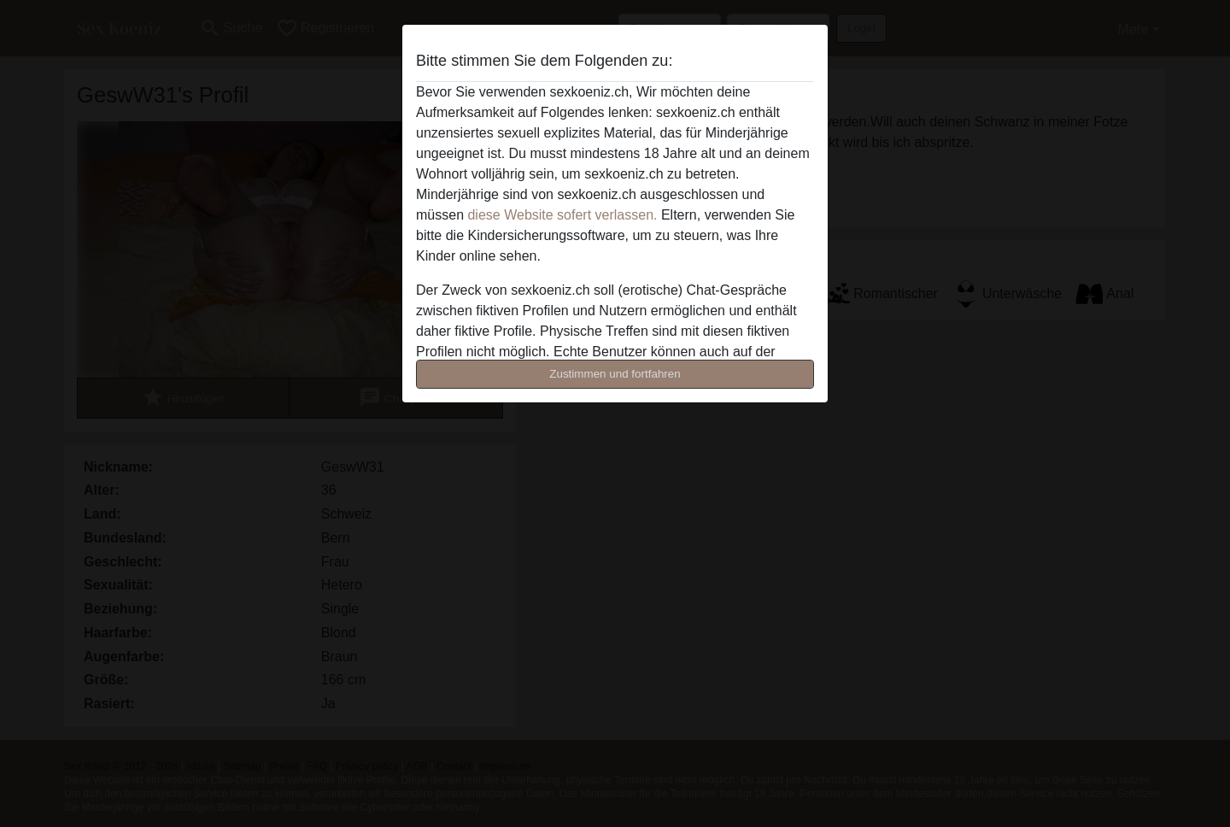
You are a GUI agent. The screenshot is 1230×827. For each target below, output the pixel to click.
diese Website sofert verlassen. (562, 215)
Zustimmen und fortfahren (615, 373)
